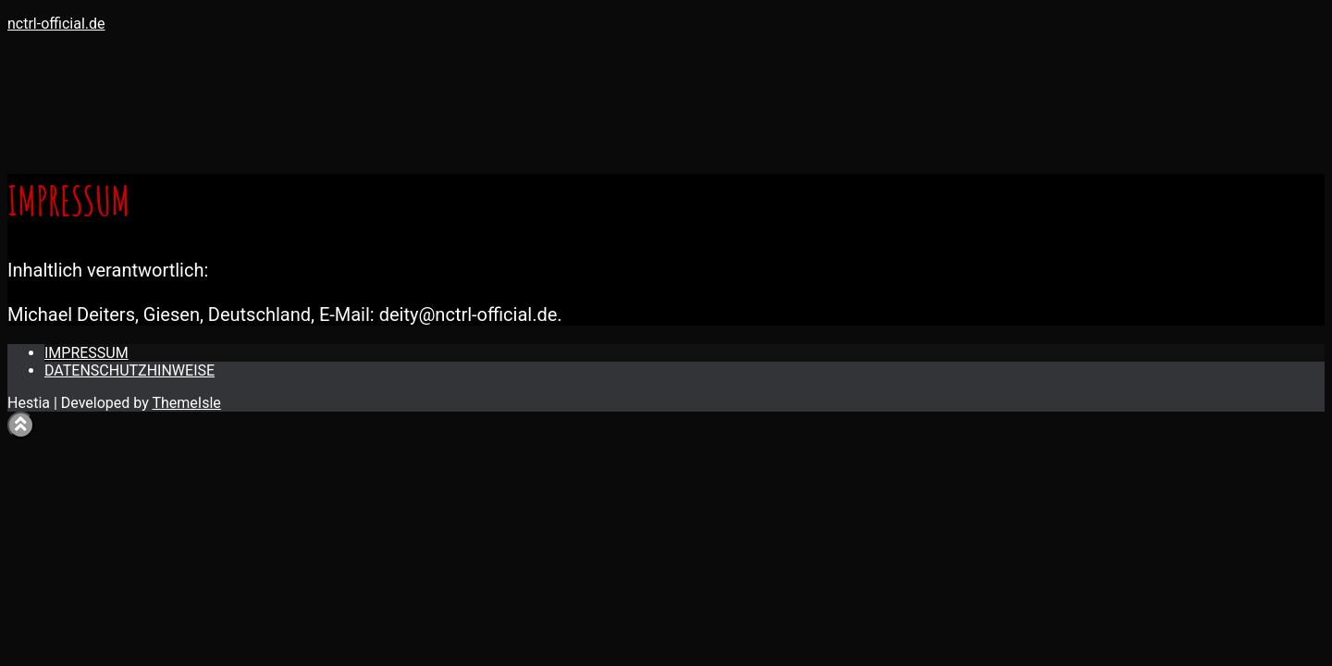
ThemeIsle (186, 403)
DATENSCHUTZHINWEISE (129, 370)
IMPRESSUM (86, 353)
